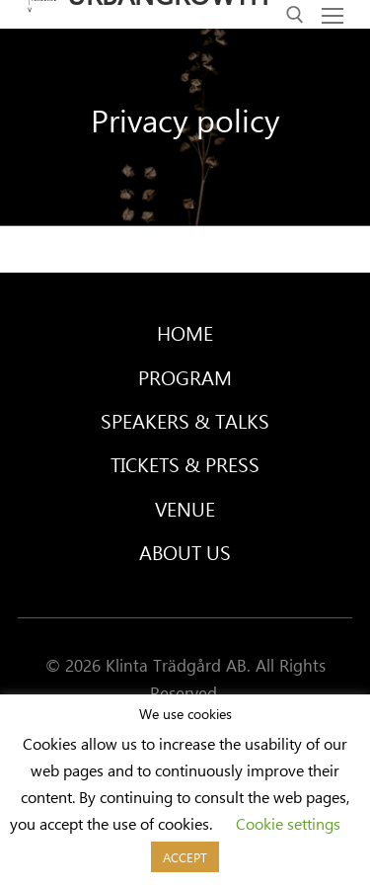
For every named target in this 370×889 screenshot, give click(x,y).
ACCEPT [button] (185, 857)
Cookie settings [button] (288, 823)
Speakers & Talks (185, 420)
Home (185, 332)
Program (185, 377)
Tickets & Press (185, 463)
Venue (185, 508)
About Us (185, 551)
